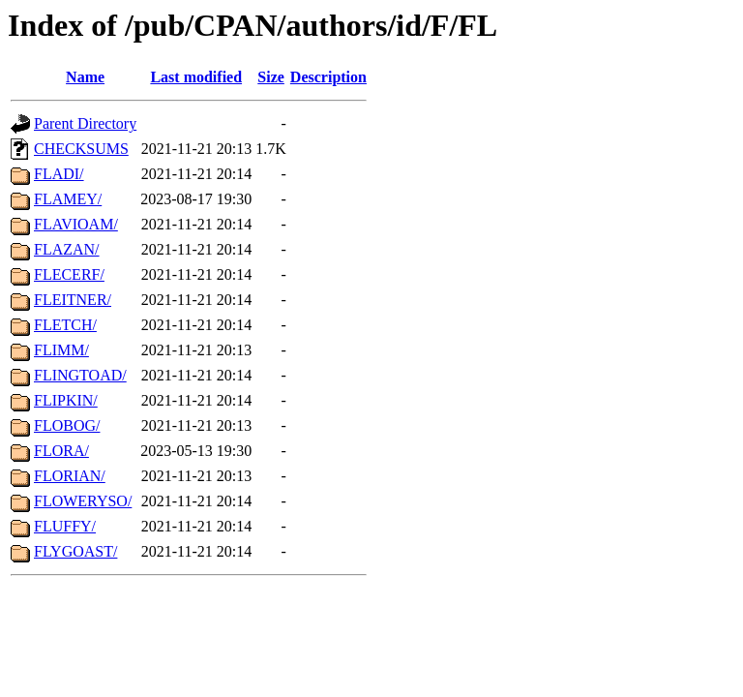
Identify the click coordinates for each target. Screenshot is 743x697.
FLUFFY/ (65, 526)
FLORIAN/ (69, 476)
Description (328, 77)
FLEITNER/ (72, 299)
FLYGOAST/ (75, 551)
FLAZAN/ (67, 249)
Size (270, 77)
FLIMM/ (61, 350)
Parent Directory (85, 123)
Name (85, 77)
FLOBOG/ (67, 425)
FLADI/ (59, 174)
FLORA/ (61, 450)
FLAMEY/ (68, 199)
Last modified (196, 77)
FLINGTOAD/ (80, 375)
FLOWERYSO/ (83, 501)
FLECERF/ (69, 274)
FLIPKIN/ (66, 400)
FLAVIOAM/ (76, 224)
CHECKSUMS (81, 148)
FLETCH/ (65, 325)
